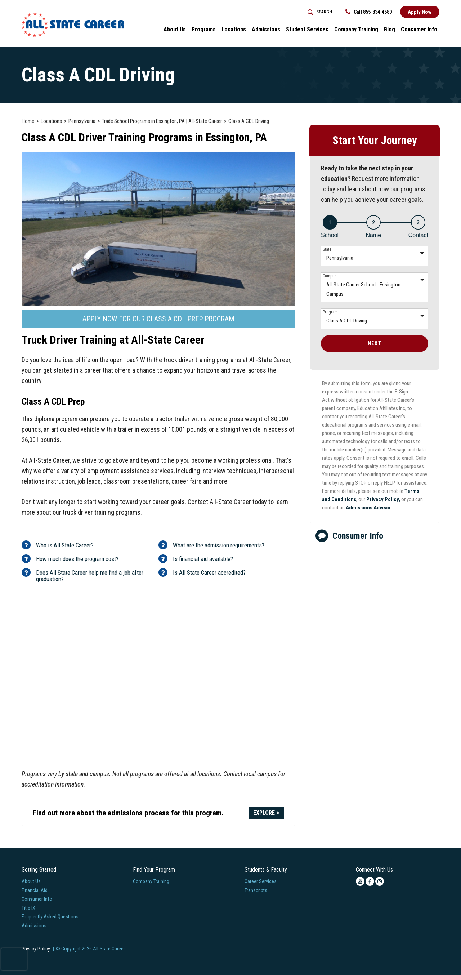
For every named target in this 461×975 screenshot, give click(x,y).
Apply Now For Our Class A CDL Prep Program (158, 319)
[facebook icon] (370, 881)
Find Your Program (154, 869)
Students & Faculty (266, 869)
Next (374, 343)
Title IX (28, 908)
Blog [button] (389, 29)
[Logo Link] (73, 24)
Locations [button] (233, 29)
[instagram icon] (379, 881)
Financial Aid (35, 890)
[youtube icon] (360, 881)
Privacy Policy (36, 949)
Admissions (34, 926)
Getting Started (39, 869)
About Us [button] (175, 29)
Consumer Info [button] (419, 29)
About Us (31, 881)
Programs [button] (204, 29)
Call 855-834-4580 (368, 12)
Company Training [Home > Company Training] (356, 29)
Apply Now (420, 12)
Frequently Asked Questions (50, 917)
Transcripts (256, 890)
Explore (264, 812)
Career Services (261, 881)
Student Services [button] (307, 29)
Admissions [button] (266, 29)
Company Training (151, 881)
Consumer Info (349, 535)
